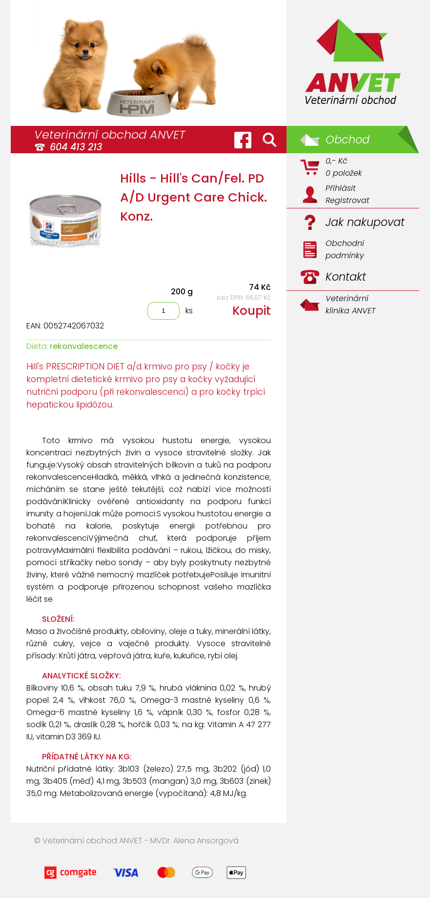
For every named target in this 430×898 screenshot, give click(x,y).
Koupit (251, 311)
